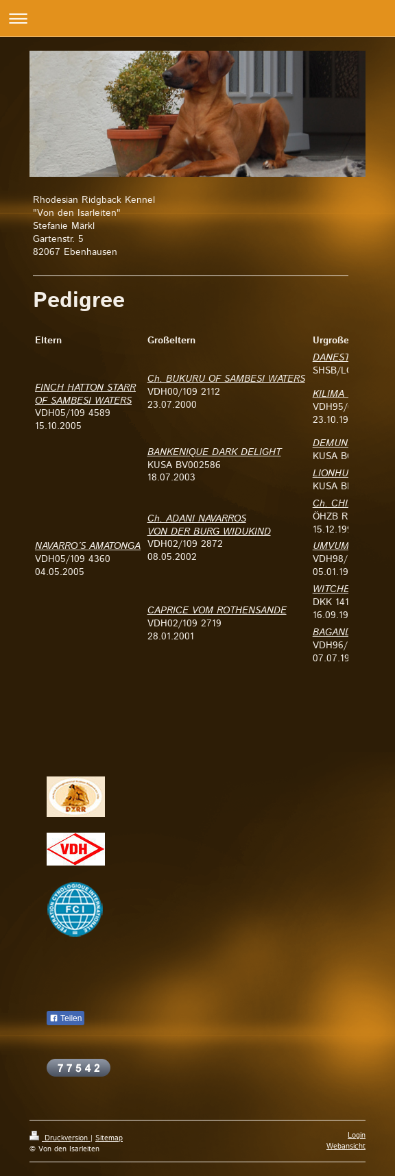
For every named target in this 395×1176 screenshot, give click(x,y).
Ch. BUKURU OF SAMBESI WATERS (226, 379)
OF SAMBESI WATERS (83, 401)
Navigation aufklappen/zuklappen (197, 18)
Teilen (65, 1018)
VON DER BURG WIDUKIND (209, 532)
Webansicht (346, 1146)
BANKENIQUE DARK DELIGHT (214, 452)
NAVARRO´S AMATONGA (88, 546)
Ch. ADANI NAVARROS (196, 519)
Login (357, 1135)
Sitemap (109, 1138)
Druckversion (60, 1138)
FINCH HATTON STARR (85, 388)
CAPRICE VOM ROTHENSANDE (217, 610)
